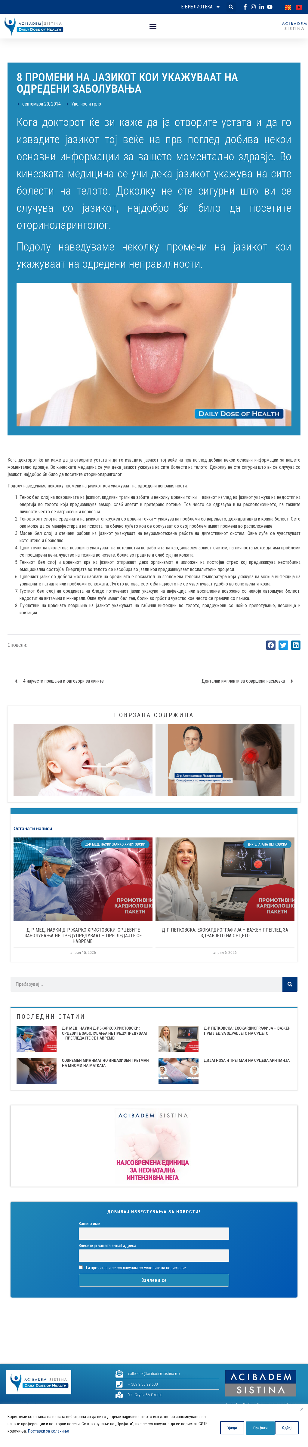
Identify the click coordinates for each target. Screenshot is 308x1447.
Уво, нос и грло (86, 104)
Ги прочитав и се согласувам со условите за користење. (133, 1267)
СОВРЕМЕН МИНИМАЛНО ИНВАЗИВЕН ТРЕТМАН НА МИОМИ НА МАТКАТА (105, 1063)
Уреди (221, 1427)
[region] (154, 1425)
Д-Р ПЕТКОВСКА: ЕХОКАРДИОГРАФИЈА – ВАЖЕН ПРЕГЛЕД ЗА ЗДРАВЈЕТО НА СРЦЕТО (225, 933)
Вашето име (89, 1223)
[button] (231, 7)
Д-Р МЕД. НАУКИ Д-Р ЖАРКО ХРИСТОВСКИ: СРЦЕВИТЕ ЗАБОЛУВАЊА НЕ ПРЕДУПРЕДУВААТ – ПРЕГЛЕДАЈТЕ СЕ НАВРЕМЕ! (83, 935)
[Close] (301, 1409)
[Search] (289, 984)
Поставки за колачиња (76, 1431)
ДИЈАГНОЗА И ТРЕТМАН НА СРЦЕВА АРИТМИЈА (247, 1060)
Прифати (284, 1427)
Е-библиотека (200, 7)
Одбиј (251, 1427)
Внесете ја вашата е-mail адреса (107, 1245)
